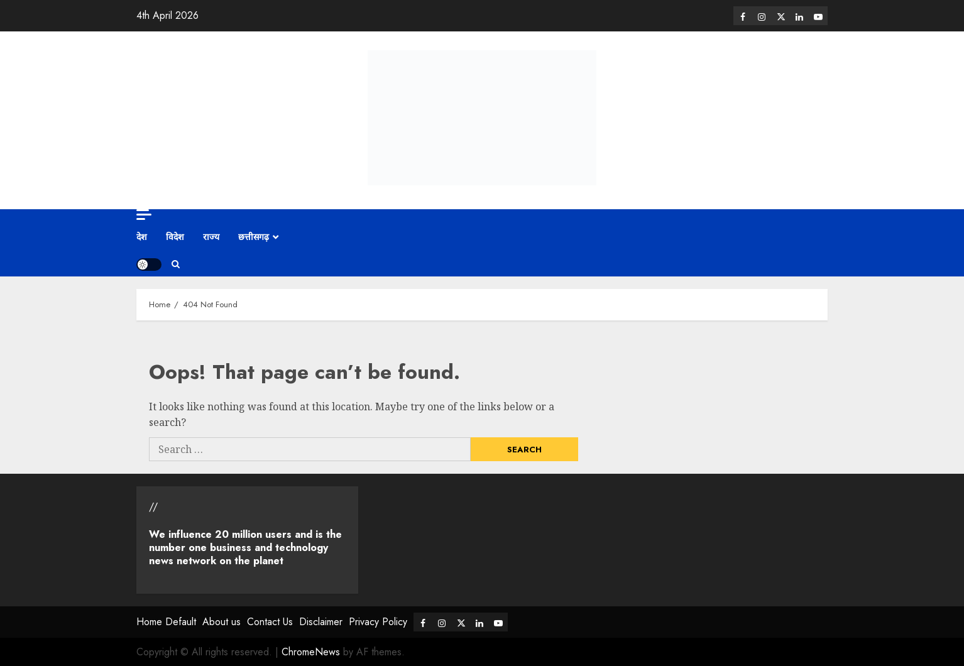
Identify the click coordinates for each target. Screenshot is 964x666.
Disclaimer (320, 621)
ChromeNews (311, 652)
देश (141, 237)
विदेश (175, 237)
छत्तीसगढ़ (253, 237)
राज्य (211, 237)
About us (221, 621)
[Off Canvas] (143, 214)
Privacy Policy (378, 621)
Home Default (166, 621)
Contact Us (270, 621)
